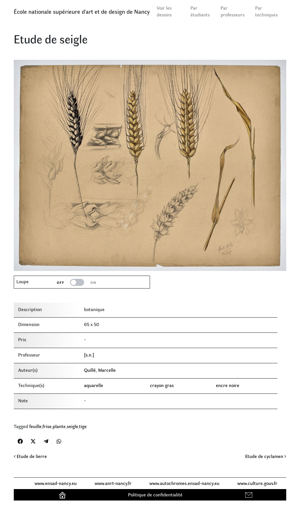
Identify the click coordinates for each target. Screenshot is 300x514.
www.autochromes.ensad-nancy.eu (184, 483)
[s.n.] (89, 355)
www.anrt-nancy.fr (113, 483)
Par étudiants (200, 11)
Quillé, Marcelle (100, 370)
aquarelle (93, 385)
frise (47, 426)
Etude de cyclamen (265, 456)
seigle (72, 426)
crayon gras (162, 385)
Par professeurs (233, 11)
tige (83, 426)
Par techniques (266, 11)
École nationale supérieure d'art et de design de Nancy (82, 11)
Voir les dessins (164, 11)
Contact (249, 494)
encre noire (227, 385)
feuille (35, 426)
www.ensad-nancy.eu (56, 483)
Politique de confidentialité (155, 494)
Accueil (63, 494)
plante (59, 426)
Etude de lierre (30, 456)
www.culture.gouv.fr (257, 483)
